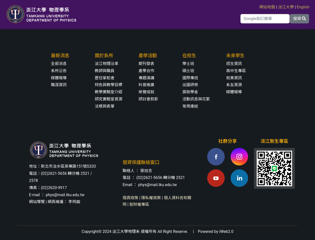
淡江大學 (286, 7)
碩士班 (188, 70)
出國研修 (190, 84)
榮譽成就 (146, 92)
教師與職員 (104, 70)
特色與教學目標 (108, 84)
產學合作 (146, 70)
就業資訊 (234, 78)
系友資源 (234, 84)
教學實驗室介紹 (108, 92)
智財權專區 (139, 204)
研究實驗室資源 (108, 99)
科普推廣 (146, 84)
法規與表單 (104, 106)
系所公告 (59, 70)
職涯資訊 (59, 84)
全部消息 (59, 63)
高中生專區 (236, 70)
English (303, 7)
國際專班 (190, 78)
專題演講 (146, 78)
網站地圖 (267, 7)
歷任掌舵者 (104, 78)
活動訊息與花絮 (196, 99)
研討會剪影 (148, 99)
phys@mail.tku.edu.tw (65, 194)
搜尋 (299, 18)
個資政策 (130, 197)
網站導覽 (37, 201)
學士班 (188, 63)
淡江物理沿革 (106, 63)
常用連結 (190, 106)
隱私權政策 (151, 197)
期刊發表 (146, 63)
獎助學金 (190, 92)
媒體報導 (59, 78)
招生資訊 (234, 63)
